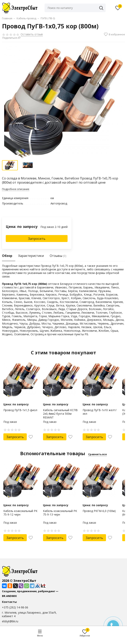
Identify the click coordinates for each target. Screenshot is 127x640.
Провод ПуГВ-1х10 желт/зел (99, 411)
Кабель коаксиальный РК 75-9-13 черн (60, 512)
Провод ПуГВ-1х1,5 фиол (20, 410)
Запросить (36, 238)
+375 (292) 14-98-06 (15, 607)
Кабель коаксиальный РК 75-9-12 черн (20, 512)
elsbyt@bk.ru (10, 621)
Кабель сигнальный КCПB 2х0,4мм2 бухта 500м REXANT (60, 413)
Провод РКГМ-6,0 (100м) (99, 511)
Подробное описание (15, 189)
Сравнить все (97, 454)
